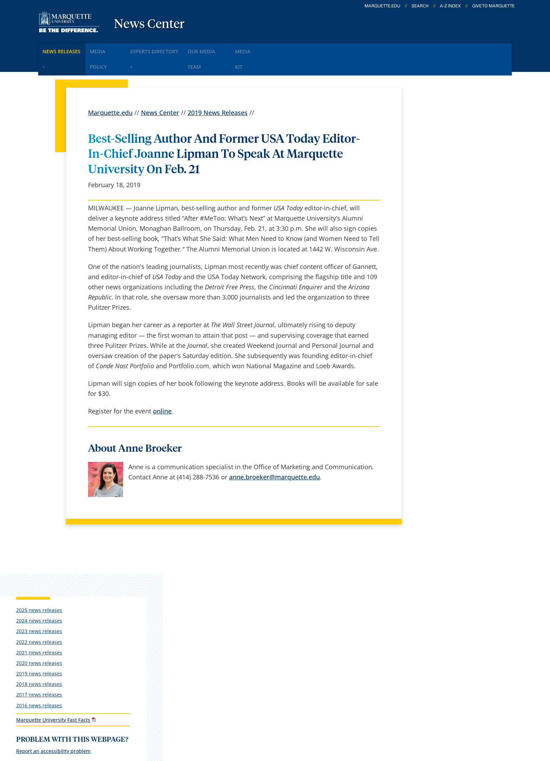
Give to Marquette (493, 6)
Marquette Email (290, 602)
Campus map (195, 621)
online (162, 390)
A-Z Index (450, 6)
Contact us (191, 658)
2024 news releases (436, 145)
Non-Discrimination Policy (405, 718)
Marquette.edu (110, 91)
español (188, 584)
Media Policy (118, 48)
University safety (290, 676)
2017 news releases (436, 219)
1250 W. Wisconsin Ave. (62, 594)
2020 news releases (436, 187)
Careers (187, 602)
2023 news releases (436, 156)
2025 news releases (436, 135)
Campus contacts (201, 639)
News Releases (66, 48)
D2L (271, 639)
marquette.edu (382, 6)
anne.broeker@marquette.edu (274, 455)
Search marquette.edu (209, 676)
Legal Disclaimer (334, 718)
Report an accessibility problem (450, 292)
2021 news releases (436, 177)
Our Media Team (236, 48)
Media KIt (283, 48)
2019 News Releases (218, 91)
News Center (149, 24)
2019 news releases (436, 198)
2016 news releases (436, 230)
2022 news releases (436, 166)
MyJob (275, 658)
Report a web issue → (432, 638)
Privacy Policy (282, 718)
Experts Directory (175, 48)
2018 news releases (436, 209)
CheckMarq (282, 621)
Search (420, 6)
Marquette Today (291, 584)
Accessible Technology (489, 718)
